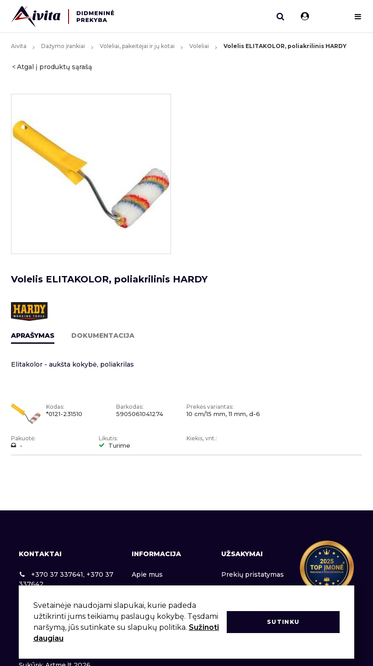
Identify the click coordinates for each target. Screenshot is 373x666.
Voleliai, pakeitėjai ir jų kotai (137, 46)
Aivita (19, 46)
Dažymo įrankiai (63, 46)
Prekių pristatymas (252, 574)
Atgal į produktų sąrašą (54, 67)
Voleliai (199, 46)
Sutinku (283, 621)
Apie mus (147, 574)
